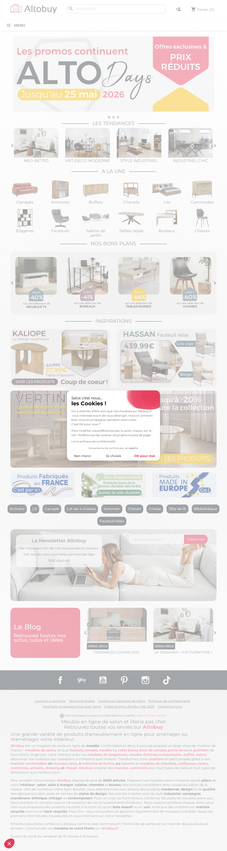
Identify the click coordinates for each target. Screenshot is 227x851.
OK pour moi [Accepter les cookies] (103, 456)
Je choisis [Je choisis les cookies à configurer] (72, 456)
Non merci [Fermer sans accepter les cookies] (41, 456)
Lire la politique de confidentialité (52, 441)
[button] (9, 843)
